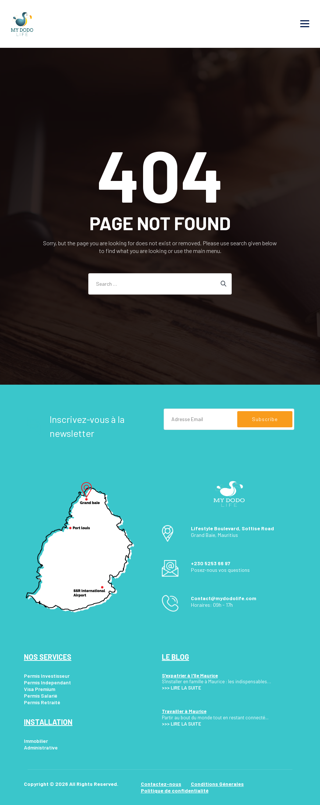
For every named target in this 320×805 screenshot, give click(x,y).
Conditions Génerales (217, 784)
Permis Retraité (42, 702)
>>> (166, 688)
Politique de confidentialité (175, 790)
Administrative (41, 747)
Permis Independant (47, 682)
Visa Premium (39, 689)
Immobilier (36, 741)
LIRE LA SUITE (186, 688)
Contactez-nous (161, 784)
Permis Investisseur (47, 676)
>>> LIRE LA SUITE (181, 724)
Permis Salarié (40, 695)
